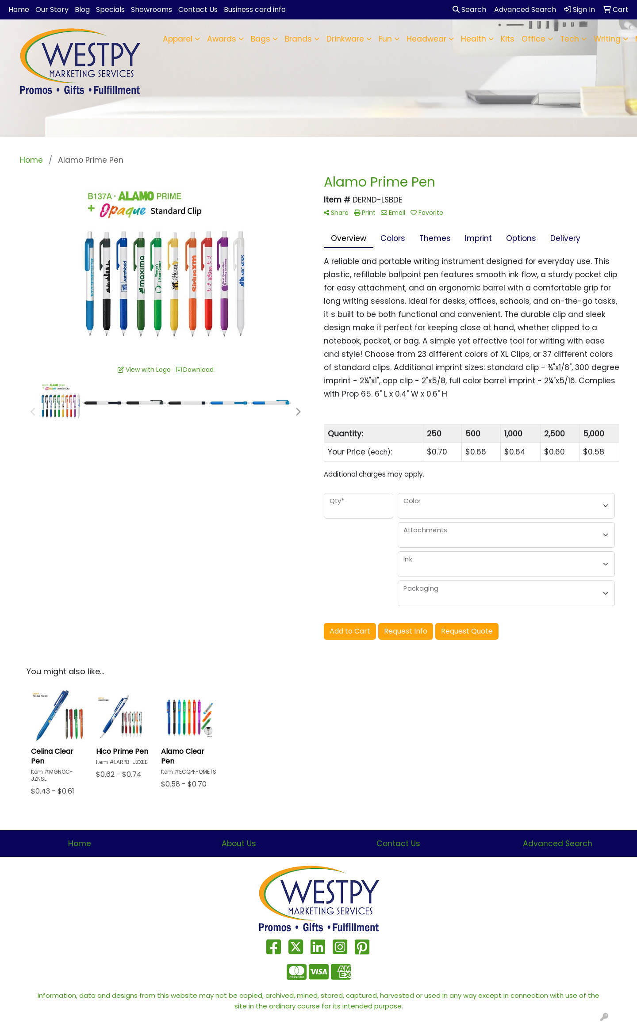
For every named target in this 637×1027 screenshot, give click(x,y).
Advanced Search (557, 843)
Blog (82, 9)
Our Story (52, 9)
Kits (507, 39)
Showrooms (151, 9)
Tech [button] (569, 39)
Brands (298, 39)
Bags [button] (260, 39)
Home (18, 9)
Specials (110, 9)
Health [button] (473, 39)
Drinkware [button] (345, 39)
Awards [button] (221, 39)
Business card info (255, 9)
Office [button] (533, 39)
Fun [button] (385, 39)
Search (469, 9)
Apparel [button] (177, 39)
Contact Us (198, 9)
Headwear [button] (426, 39)
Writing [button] (607, 39)
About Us (239, 843)
